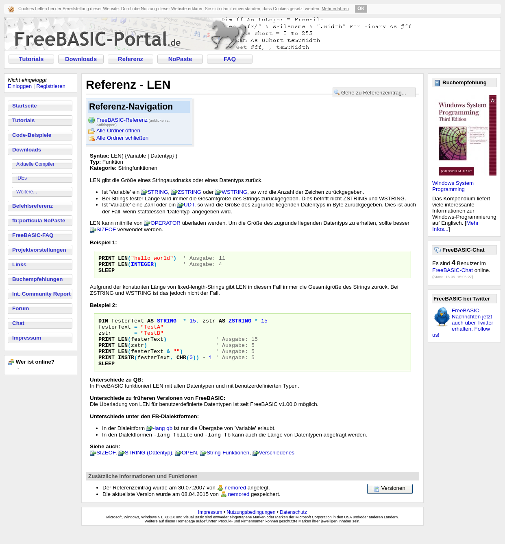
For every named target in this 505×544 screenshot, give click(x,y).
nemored (235, 502)
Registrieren (50, 86)
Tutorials (31, 59)
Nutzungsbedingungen (250, 526)
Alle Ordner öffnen (118, 130)
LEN (123, 259)
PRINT (106, 259)
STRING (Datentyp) (148, 467)
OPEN (189, 467)
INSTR (126, 369)
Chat (18, 323)
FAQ (230, 59)
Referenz (130, 59)
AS (150, 325)
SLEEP (106, 273)
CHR (181, 369)
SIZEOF (106, 229)
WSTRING (234, 192)
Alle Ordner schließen (122, 138)
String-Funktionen (228, 467)
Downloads (81, 59)
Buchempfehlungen (37, 279)
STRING (158, 192)
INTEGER (142, 266)
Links (19, 264)
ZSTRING (190, 192)
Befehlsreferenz (32, 206)
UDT (189, 205)
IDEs (21, 178)
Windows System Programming (453, 186)
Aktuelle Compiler (35, 164)
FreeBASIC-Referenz (133, 120)
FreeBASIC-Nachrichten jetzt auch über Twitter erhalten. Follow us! (462, 322)
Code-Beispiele (31, 135)
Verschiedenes (276, 467)
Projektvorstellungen (39, 250)
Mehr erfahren (335, 8)
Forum (20, 308)
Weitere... (26, 192)
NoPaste (180, 59)
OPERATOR (165, 223)
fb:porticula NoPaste (38, 220)
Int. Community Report (41, 294)
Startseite (24, 106)
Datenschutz (293, 526)
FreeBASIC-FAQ (32, 235)
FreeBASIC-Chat (452, 270)
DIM (103, 325)
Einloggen (20, 86)
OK (361, 8)
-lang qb (162, 442)
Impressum (26, 338)
